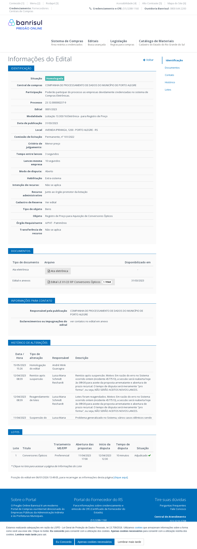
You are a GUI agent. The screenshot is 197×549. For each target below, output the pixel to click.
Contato (169, 75)
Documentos (172, 67)
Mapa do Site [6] (177, 3)
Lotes (168, 89)
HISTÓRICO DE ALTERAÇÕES (29, 342)
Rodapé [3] (52, 3)
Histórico (170, 82)
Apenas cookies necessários (95, 541)
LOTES (15, 432)
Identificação (174, 60)
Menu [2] (35, 3)
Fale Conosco (178, 509)
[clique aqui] (121, 477)
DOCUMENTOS (20, 251)
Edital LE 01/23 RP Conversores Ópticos (80, 282)
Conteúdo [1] (16, 3)
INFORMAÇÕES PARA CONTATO (31, 300)
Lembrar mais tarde (129, 541)
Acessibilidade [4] (126, 3)
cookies (139, 527)
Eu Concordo (64, 541)
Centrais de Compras (21, 11)
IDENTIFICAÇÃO (21, 68)
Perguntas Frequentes (173, 505)
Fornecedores (40, 8)
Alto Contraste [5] (152, 3)
